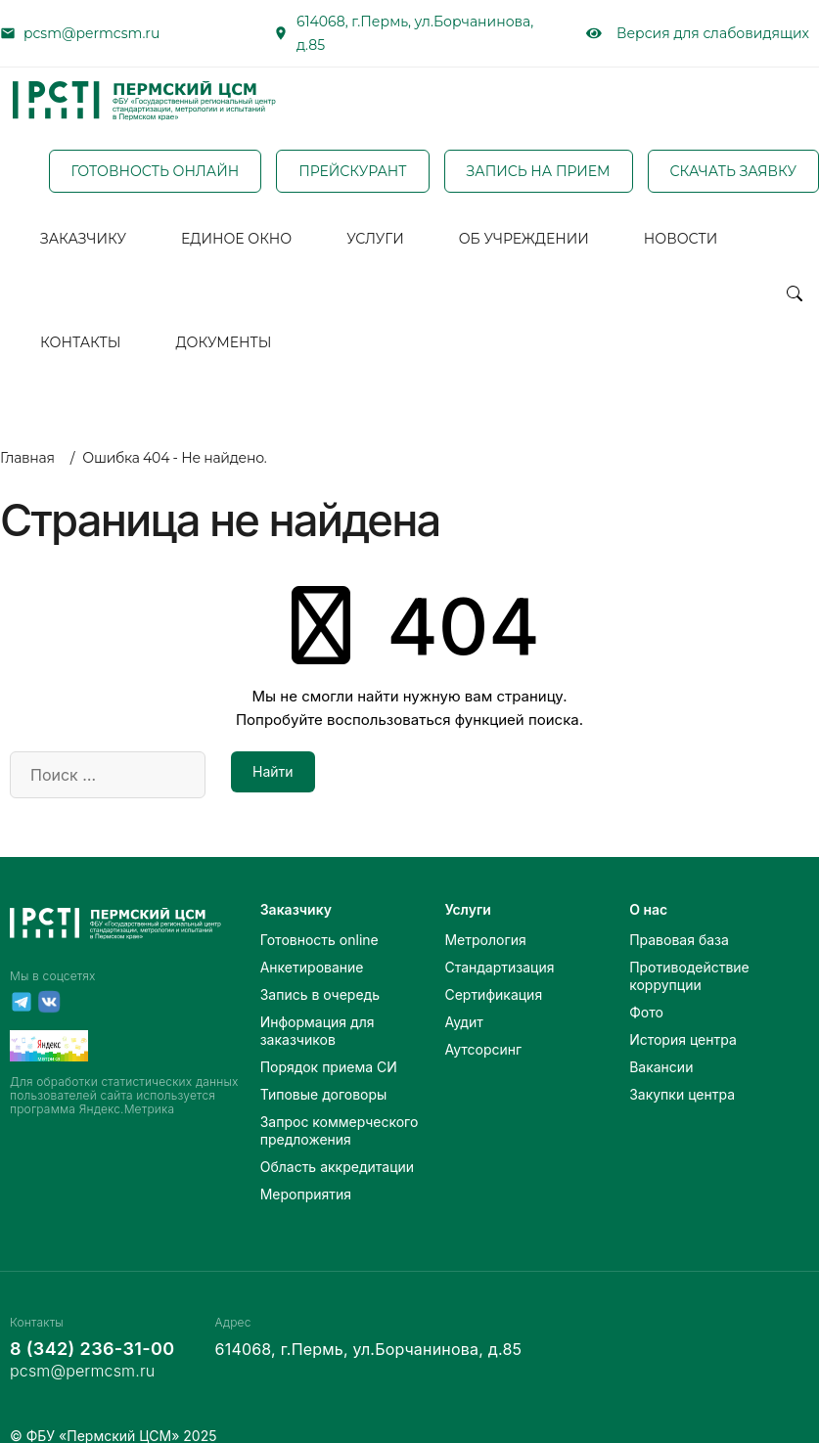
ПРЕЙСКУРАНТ (352, 170)
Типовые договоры (323, 1069)
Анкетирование (312, 942)
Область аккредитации (337, 1142)
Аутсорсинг (483, 1024)
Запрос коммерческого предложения (339, 1106)
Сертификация (493, 970)
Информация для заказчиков (317, 1006)
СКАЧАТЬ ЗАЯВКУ (733, 170)
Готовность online (319, 915)
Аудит (463, 997)
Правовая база (679, 915)
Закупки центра (682, 1069)
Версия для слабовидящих (697, 33)
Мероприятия (305, 1169)
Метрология (484, 915)
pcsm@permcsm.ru (91, 33)
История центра (683, 1015)
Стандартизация (499, 942)
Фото (646, 987)
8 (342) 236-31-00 (92, 1324)
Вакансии (661, 1042)
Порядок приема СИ (328, 1042)
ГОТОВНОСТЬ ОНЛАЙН (155, 170)
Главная (27, 433)
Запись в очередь (320, 970)
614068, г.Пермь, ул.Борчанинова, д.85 (414, 33)
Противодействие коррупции (689, 951)
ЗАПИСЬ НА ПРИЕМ (539, 170)
